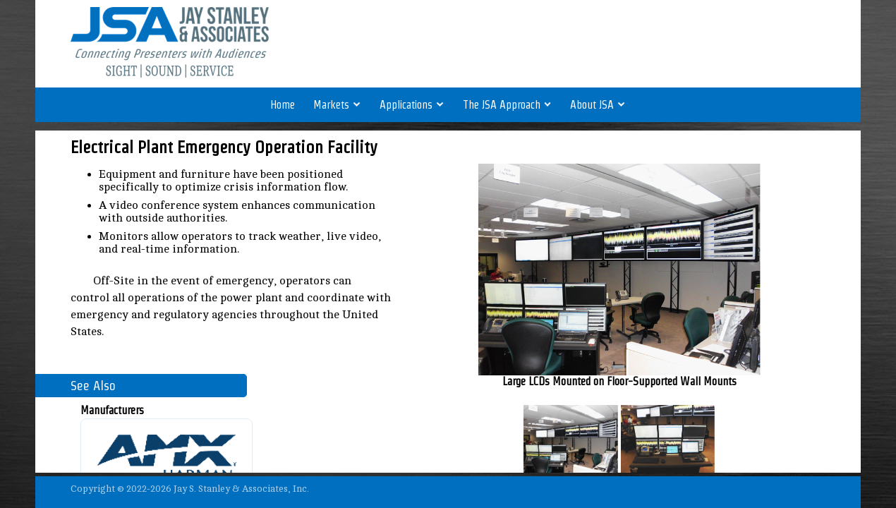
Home (282, 105)
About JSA (598, 105)
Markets (337, 105)
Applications (412, 105)
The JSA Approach (507, 105)
